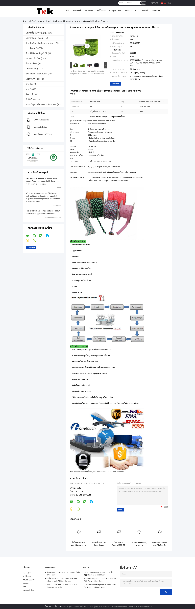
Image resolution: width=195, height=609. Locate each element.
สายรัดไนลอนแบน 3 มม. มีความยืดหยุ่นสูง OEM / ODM (99, 544)
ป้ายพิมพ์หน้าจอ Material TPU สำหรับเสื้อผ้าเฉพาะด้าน (63, 573)
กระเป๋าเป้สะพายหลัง (117, 472)
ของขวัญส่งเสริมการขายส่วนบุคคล (41, 104)
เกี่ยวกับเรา (88, 10)
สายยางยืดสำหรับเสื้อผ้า (83, 472)
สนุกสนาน (154, 3)
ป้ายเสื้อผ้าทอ (31, 63)
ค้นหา (143, 3)
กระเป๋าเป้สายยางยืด (101, 472)
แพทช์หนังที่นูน (32, 68)
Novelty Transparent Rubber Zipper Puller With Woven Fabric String (100, 580)
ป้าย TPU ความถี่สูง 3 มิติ (36, 53)
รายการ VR (156, 10)
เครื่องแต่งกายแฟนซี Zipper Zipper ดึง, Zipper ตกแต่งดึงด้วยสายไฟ (98, 573)
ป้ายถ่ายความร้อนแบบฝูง (37, 74)
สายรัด (29, 89)
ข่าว (136, 10)
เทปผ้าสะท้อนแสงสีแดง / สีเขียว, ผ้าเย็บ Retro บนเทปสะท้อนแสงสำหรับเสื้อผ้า (159, 544)
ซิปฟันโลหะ (31, 99)
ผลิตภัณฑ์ (77, 10)
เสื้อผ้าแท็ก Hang (33, 79)
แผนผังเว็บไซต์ (28, 590)
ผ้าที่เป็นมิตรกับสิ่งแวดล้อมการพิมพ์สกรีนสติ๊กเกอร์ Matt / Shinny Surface (62, 580)
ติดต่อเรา (127, 10)
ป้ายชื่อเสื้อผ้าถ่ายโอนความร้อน (39, 43)
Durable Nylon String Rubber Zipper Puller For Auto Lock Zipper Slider (100, 586)
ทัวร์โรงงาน (101, 10)
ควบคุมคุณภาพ (115, 10)
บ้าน (68, 10)
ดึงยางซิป (30, 94)
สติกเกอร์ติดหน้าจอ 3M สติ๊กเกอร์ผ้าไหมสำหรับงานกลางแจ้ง (62, 586)
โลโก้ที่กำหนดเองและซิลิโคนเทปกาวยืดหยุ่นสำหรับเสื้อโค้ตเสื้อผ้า (78, 544)
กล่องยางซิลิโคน (33, 58)
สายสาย (41, 21)
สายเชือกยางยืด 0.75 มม (43, 134)
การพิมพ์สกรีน (32, 48)
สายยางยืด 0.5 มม (40, 127)
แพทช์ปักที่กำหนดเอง (35, 38)
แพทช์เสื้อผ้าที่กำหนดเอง (36, 33)
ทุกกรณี (145, 10)
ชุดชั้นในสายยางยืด (41, 120)
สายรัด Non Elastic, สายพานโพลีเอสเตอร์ (139, 544)
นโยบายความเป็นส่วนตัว (53, 606)
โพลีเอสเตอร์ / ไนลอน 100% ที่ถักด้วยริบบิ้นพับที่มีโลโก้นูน (119, 544)
